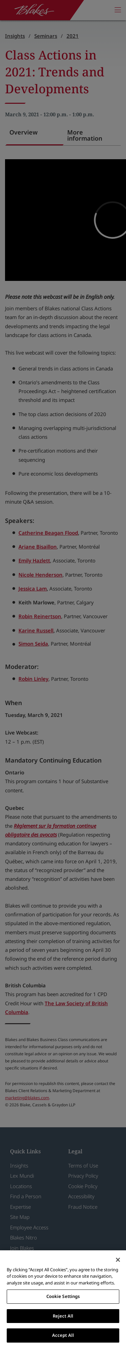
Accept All (63, 1335)
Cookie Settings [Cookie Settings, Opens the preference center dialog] (63, 1296)
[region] (63, 1299)
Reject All (63, 1316)
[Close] (118, 1259)
